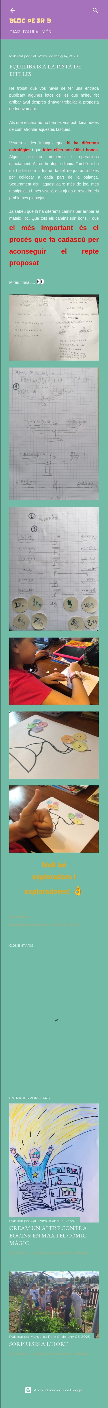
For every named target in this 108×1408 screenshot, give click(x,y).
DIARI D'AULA (23, 32)
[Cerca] (95, 9)
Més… (47, 32)
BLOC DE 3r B (30, 20)
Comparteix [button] (19, 917)
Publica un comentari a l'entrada (60, 1253)
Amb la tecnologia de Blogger (54, 1390)
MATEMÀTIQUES (64, 925)
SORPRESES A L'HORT (38, 1344)
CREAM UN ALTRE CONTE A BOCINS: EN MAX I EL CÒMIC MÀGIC (48, 1235)
